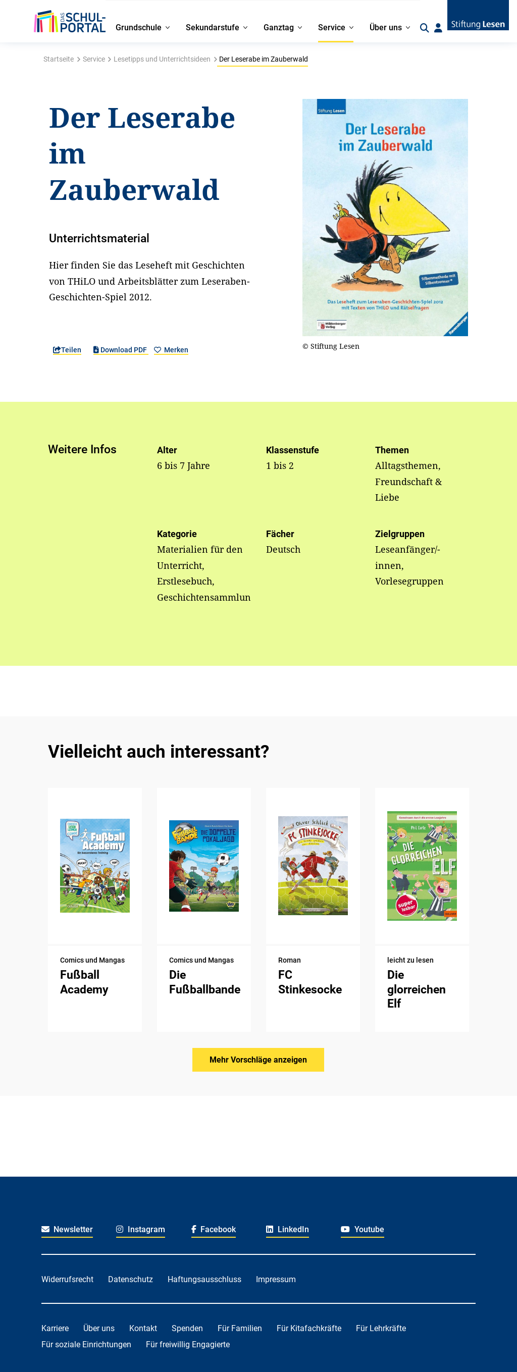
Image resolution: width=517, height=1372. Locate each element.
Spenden (187, 1328)
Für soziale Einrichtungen (86, 1344)
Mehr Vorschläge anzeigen (258, 1060)
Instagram (140, 1229)
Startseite (58, 59)
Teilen (67, 350)
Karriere (55, 1328)
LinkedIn (287, 1229)
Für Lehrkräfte (381, 1328)
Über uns (99, 1328)
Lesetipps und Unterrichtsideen (162, 59)
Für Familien (240, 1328)
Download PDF (120, 350)
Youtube (362, 1229)
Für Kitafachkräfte (309, 1328)
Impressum (276, 1279)
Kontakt (143, 1328)
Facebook (213, 1229)
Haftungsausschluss (204, 1279)
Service (94, 59)
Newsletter (67, 1229)
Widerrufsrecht (67, 1279)
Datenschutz (130, 1279)
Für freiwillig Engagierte (188, 1344)
